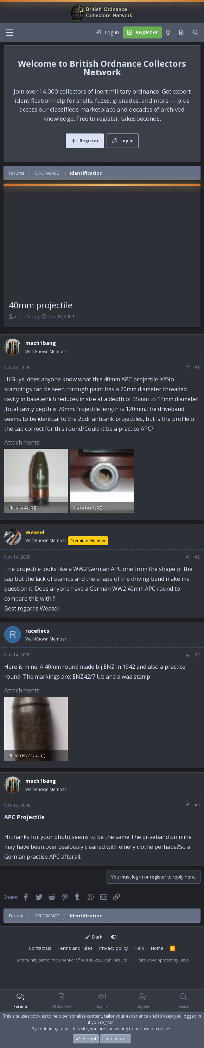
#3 (197, 655)
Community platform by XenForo (71, 960)
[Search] (196, 32)
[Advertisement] (102, 245)
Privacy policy (113, 948)
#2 (197, 557)
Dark (93, 937)
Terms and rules (75, 948)
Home (157, 948)
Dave (184, 960)
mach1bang (26, 316)
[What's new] (181, 32)
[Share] (187, 367)
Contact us (40, 948)
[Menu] (9, 32)
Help (139, 948)
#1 (197, 367)
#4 (197, 805)
